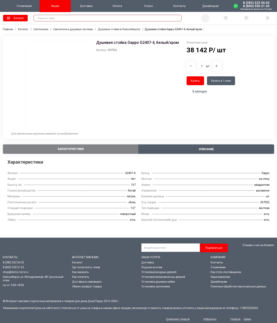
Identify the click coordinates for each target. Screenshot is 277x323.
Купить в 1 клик (221, 80)
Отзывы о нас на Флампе (258, 245)
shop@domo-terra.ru (15, 272)
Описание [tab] (206, 149)
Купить (195, 80)
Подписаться (213, 247)
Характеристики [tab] (71, 149)
